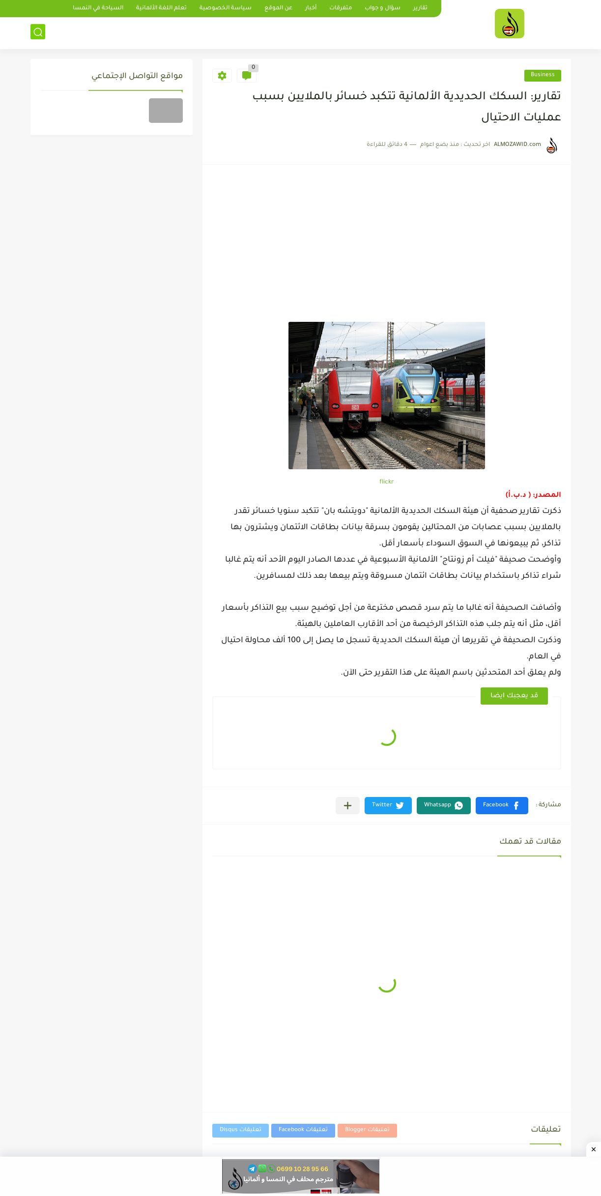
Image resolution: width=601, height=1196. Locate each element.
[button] (502, 805)
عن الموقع (278, 8)
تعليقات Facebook (303, 1130)
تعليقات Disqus (240, 1130)
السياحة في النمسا (98, 8)
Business (543, 75)
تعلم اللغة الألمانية (161, 8)
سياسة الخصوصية (226, 8)
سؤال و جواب (383, 8)
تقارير (420, 8)
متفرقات (340, 8)
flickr (386, 482)
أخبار (310, 8)
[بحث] (37, 32)
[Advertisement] (386, 248)
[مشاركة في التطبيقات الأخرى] (348, 805)
